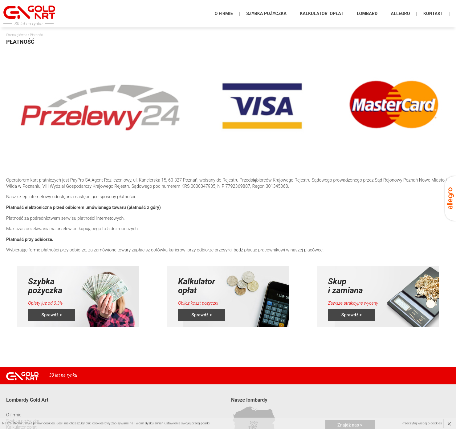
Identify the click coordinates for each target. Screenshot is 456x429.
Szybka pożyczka (266, 13)
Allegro (400, 13)
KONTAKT (433, 13)
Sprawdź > (52, 315)
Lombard (367, 13)
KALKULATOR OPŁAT (321, 13)
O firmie (223, 13)
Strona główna (16, 35)
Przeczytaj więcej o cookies (421, 423)
